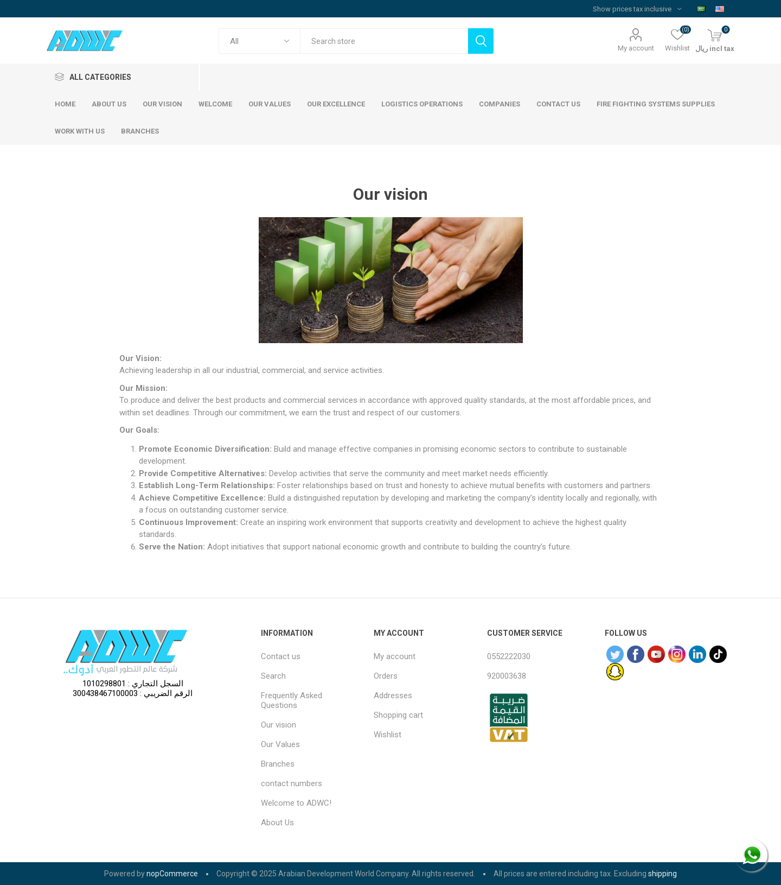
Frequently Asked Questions (291, 700)
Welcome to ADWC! (296, 803)
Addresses (393, 695)
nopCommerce (172, 873)
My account (636, 48)
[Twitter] (615, 654)
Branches (278, 764)
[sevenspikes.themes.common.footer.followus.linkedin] (697, 654)
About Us (277, 822)
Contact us (280, 656)
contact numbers (291, 783)
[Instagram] (677, 654)
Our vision (278, 725)
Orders (386, 676)
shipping (662, 873)
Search (273, 676)
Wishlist (387, 734)
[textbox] (384, 41)
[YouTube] (656, 654)
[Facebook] (635, 654)
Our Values (280, 744)
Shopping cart (398, 715)
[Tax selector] (637, 9)
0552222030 (508, 656)
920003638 (506, 676)
